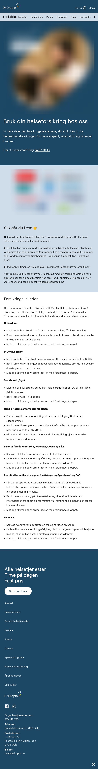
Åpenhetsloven (13, 675)
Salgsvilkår (10, 684)
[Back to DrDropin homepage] (11, 6)
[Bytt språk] (81, 8)
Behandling (37, 17)
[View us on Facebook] (7, 706)
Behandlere (86, 17)
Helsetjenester (13, 612)
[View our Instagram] (14, 706)
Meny (92, 7)
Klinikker (22, 17)
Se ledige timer (18, 591)
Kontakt (9, 603)
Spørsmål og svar (14, 657)
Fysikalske (10, 16)
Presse (8, 639)
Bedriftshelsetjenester (17, 621)
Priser (74, 17)
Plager (49, 17)
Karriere (9, 630)
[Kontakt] (93, 764)
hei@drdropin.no (15, 753)
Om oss (9, 648)
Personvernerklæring (16, 666)
